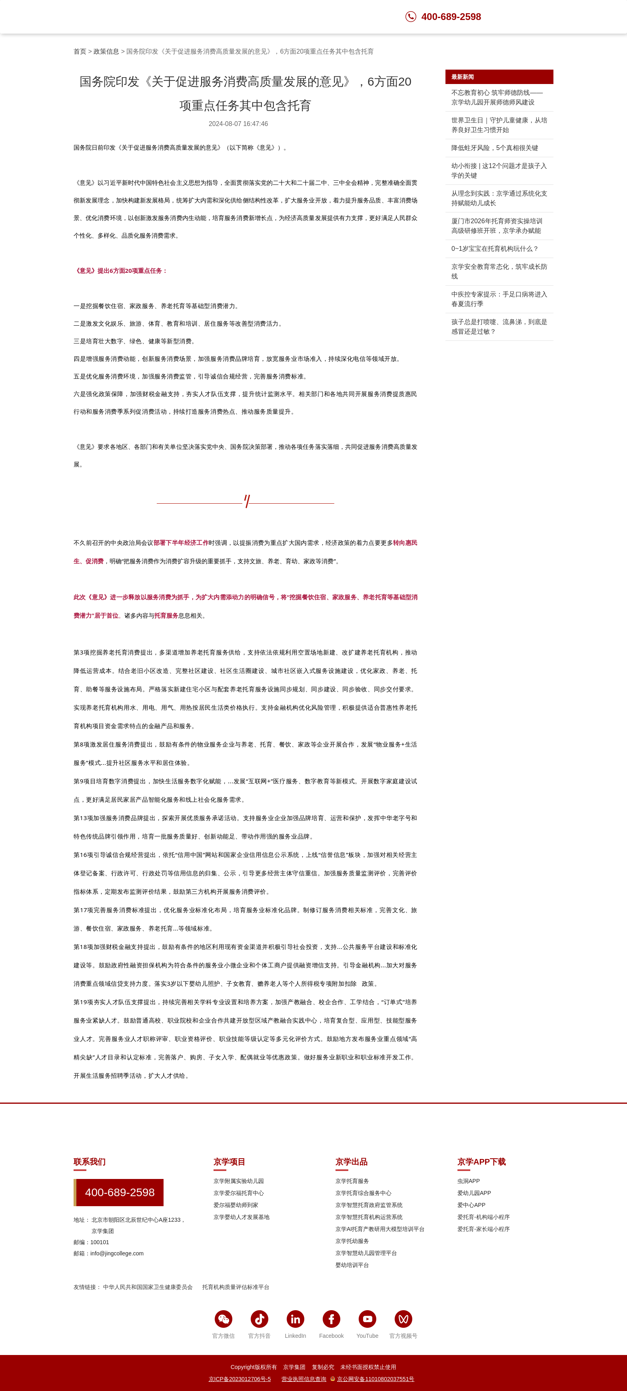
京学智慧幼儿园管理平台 (366, 1253)
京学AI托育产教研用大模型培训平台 (380, 1229)
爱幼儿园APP (474, 1193)
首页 (80, 51)
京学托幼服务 (352, 1241)
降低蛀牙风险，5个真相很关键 (494, 147)
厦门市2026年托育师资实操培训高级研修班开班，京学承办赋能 (497, 226)
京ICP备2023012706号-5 (240, 1379)
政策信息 (106, 51)
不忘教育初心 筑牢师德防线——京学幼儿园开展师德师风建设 (497, 97)
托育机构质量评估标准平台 (236, 1287)
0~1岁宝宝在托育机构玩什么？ (495, 248)
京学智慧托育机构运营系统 (369, 1217)
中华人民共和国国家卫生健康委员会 (148, 1287)
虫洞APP (468, 1181)
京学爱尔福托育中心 (239, 1193)
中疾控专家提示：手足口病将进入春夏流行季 (499, 299)
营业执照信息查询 (304, 1379)
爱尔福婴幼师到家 (236, 1205)
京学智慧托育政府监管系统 (369, 1205)
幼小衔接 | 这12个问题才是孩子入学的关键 (499, 170)
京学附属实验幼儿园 (239, 1181)
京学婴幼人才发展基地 (242, 1217)
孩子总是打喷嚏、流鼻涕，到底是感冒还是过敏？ (499, 326)
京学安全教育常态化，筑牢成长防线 (499, 271)
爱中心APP (471, 1205)
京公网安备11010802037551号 (372, 1379)
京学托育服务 (352, 1181)
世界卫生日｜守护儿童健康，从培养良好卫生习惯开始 (499, 125)
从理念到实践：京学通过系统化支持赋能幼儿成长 (499, 198)
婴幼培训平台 (352, 1265)
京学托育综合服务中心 (363, 1193)
